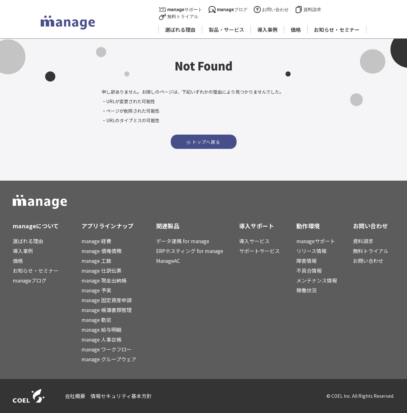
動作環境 (308, 226)
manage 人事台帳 (101, 339)
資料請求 (312, 9)
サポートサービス (259, 251)
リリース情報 (311, 251)
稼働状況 (306, 290)
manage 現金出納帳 (104, 280)
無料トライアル (182, 16)
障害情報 (306, 260)
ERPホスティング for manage (189, 251)
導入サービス (254, 241)
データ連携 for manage (182, 241)
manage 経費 (96, 241)
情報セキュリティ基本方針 (121, 396)
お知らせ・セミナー (36, 270)
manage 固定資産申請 (106, 300)
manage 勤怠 (96, 319)
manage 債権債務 (101, 251)
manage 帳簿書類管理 (106, 310)
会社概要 (75, 396)
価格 (18, 260)
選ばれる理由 (28, 241)
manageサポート (184, 9)
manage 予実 (96, 290)
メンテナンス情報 (316, 280)
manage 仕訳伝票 (101, 270)
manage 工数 (96, 260)
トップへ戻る (206, 142)
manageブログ (232, 9)
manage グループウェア (108, 359)
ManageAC (168, 260)
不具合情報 (309, 270)
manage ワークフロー (106, 349)
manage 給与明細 (101, 329)
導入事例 (23, 251)
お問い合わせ (275, 9)
